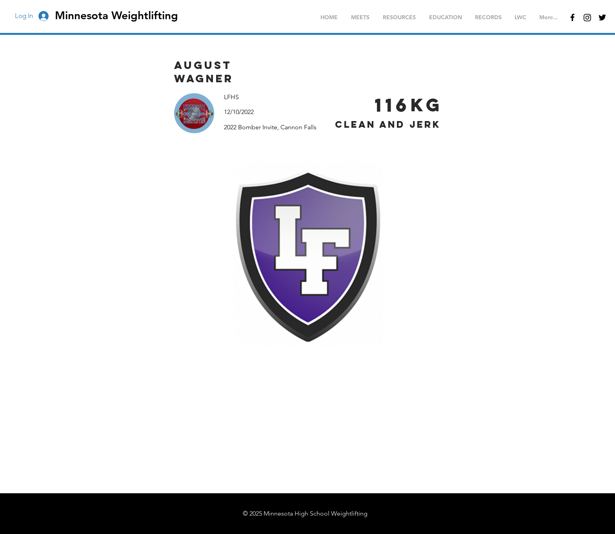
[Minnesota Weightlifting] (121, 15)
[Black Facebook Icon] (572, 17)
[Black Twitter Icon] (602, 17)
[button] (360, 17)
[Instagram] (587, 17)
